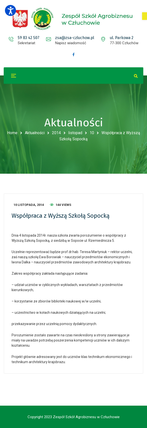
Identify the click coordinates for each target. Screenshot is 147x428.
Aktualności (35, 132)
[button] (144, 16)
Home (12, 132)
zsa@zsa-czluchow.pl (74, 37)
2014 (56, 132)
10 (92, 132)
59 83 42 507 (28, 37)
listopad (75, 132)
